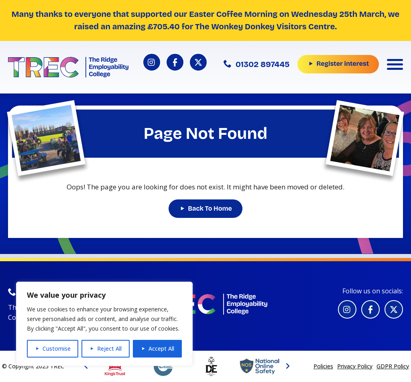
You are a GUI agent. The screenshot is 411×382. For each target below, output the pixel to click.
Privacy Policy (354, 366)
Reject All (109, 348)
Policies (323, 366)
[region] (104, 324)
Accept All (161, 348)
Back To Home (210, 208)
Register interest (342, 63)
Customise (57, 348)
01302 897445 (257, 64)
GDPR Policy (392, 366)
